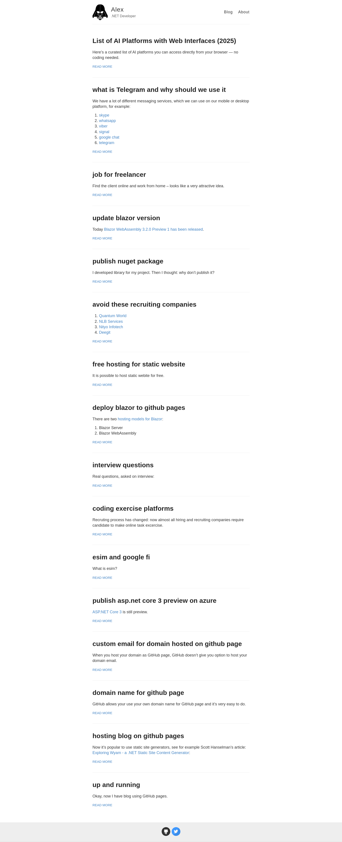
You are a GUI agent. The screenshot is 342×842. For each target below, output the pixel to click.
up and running (116, 784)
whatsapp (107, 121)
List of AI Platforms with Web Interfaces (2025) (164, 40)
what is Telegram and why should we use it (159, 89)
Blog (228, 12)
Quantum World (113, 316)
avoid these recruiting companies (144, 304)
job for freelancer (119, 174)
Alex (117, 9)
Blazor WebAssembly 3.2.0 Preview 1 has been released (153, 229)
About (244, 12)
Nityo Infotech (111, 327)
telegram (106, 143)
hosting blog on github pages (138, 735)
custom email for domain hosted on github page (167, 643)
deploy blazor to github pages (138, 407)
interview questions (123, 465)
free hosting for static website (138, 364)
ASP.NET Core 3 (106, 612)
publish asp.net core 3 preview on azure (154, 600)
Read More (102, 66)
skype (104, 115)
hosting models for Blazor (140, 419)
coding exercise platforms (133, 508)
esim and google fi (121, 557)
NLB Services (111, 321)
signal (104, 132)
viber (103, 126)
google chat (109, 137)
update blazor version (126, 218)
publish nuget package (127, 261)
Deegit (104, 332)
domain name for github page (138, 692)
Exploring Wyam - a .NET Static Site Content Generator (140, 753)
